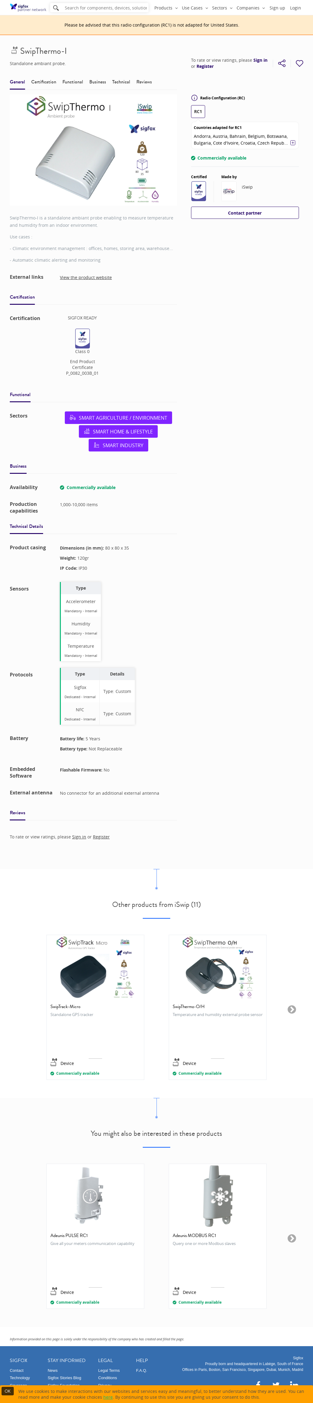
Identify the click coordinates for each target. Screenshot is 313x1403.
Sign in (260, 60)
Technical (121, 81)
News (53, 1370)
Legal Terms (109, 1370)
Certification (43, 81)
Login (295, 8)
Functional (72, 81)
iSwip (247, 187)
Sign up (277, 8)
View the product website (86, 277)
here (108, 1397)
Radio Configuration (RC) (218, 97)
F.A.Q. (141, 1370)
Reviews (144, 81)
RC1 (198, 111)
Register (205, 66)
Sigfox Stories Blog (64, 1377)
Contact (17, 1370)
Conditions (107, 1377)
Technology (20, 1377)
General (17, 81)
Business (97, 81)
